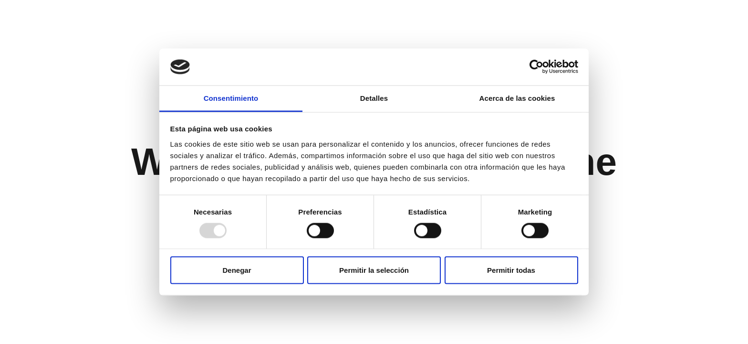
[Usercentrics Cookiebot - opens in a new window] (536, 67)
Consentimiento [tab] (231, 98)
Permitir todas (511, 270)
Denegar (236, 270)
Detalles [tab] (374, 98)
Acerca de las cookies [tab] (517, 98)
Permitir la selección (374, 270)
